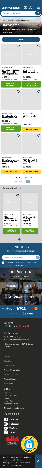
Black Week (8, 384)
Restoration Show (11, 375)
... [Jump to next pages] (22, 177)
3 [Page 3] (19, 177)
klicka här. (23, 465)
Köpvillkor (8, 393)
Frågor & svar (9, 401)
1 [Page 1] (14, 177)
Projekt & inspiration (12, 370)
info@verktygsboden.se (19, 339)
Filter (21, 39)
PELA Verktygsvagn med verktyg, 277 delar (10, 162)
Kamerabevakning (11, 404)
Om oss (7, 357)
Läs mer (22, 265)
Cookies (7, 398)
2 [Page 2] (16, 177)
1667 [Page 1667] (26, 177)
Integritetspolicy (10, 395)
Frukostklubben (10, 379)
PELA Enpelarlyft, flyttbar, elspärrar (9, 117)
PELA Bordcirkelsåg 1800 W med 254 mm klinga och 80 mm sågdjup (10, 72)
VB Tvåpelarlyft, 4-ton (30, 117)
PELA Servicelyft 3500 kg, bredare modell (30, 162)
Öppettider (8, 361)
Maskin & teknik (13, 20)
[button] (29, 444)
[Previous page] (11, 177)
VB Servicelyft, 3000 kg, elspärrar (30, 71)
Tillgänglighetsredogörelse (14, 408)
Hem (4, 20)
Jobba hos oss (9, 366)
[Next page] (31, 177)
